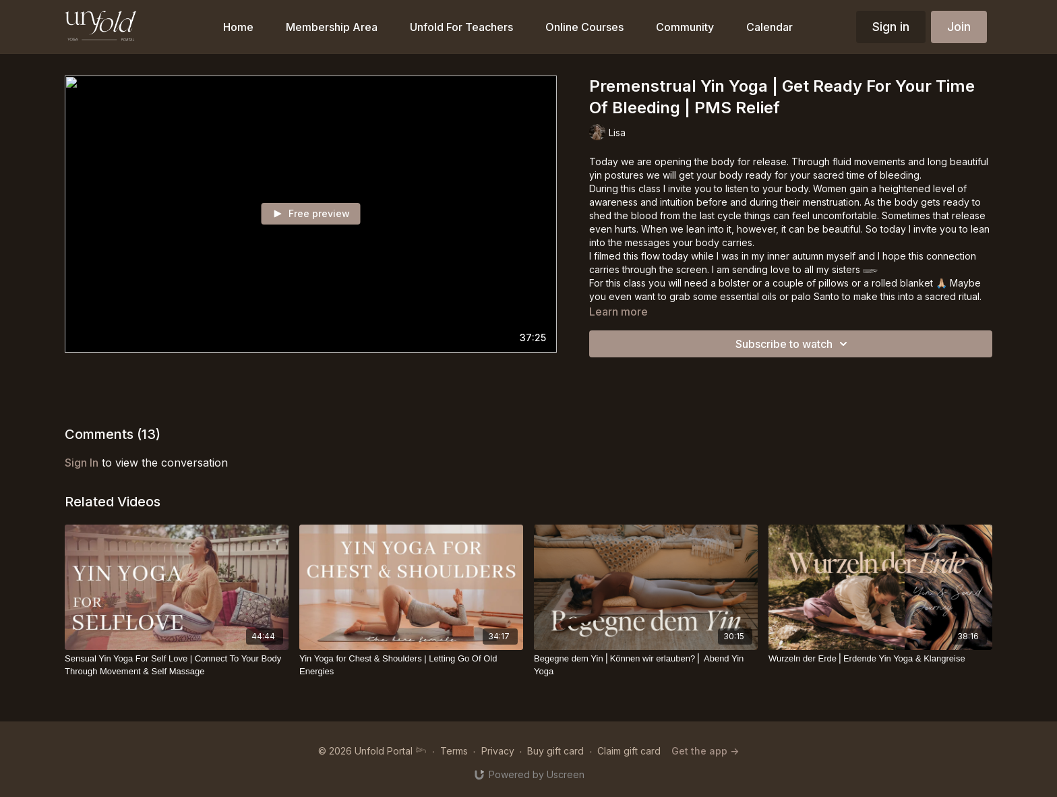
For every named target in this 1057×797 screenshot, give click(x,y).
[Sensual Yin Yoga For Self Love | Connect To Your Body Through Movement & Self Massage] (177, 665)
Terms (454, 751)
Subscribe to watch (793, 344)
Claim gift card (629, 751)
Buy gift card (555, 751)
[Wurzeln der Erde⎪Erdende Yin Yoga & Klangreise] (880, 659)
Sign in (890, 27)
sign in (81, 462)
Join (959, 27)
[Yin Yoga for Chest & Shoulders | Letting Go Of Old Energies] (411, 665)
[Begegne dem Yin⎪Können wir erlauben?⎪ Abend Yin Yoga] (646, 665)
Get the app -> (705, 751)
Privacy (497, 751)
